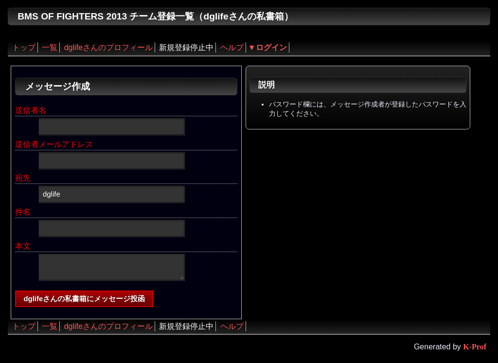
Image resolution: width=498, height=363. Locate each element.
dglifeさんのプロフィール (108, 47)
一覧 (49, 47)
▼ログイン (267, 47)
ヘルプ (232, 47)
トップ (24, 47)
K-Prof (474, 347)
